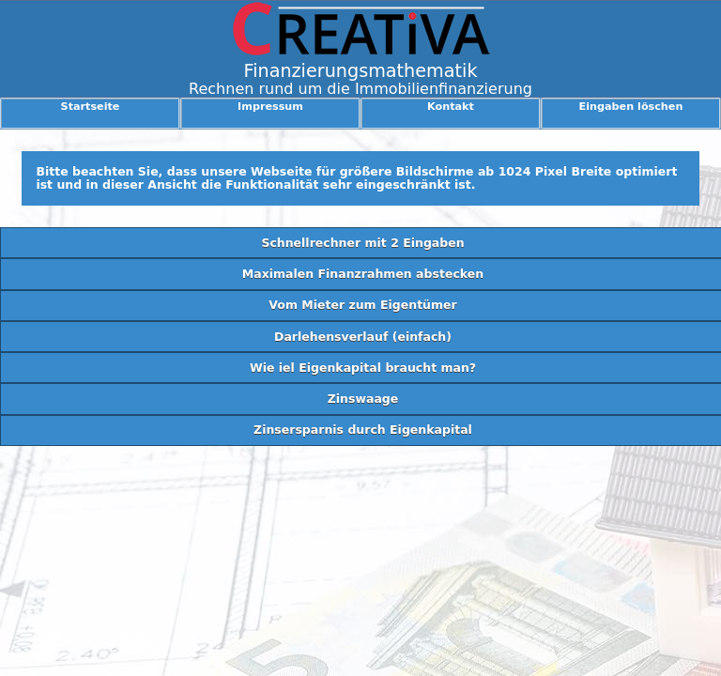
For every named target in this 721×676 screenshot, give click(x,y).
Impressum (270, 106)
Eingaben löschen (631, 106)
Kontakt (450, 106)
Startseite (90, 106)
